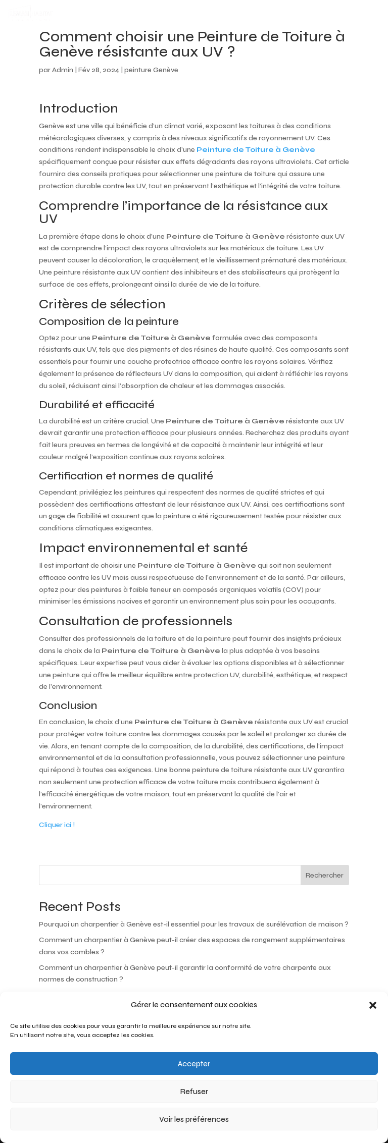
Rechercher (325, 875)
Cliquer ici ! (57, 825)
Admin (62, 70)
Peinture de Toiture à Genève (256, 149)
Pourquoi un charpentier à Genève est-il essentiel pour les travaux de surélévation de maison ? (194, 924)
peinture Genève (151, 70)
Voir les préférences (194, 1119)
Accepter (194, 1063)
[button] (373, 1005)
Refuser (194, 1091)
